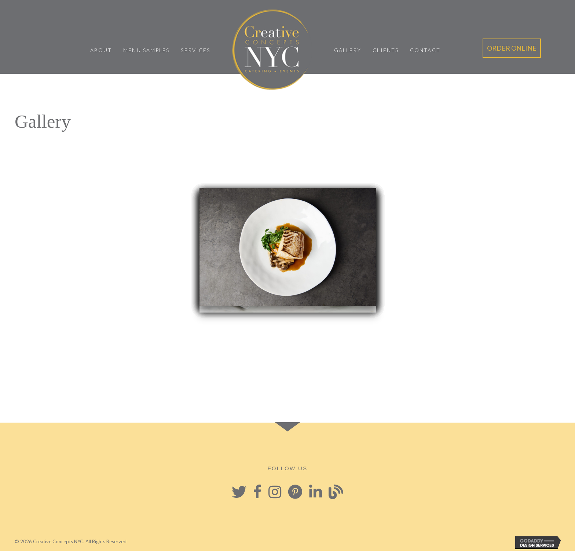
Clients (386, 50)
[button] (512, 48)
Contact (425, 50)
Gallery (348, 50)
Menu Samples (146, 50)
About (101, 50)
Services (195, 50)
